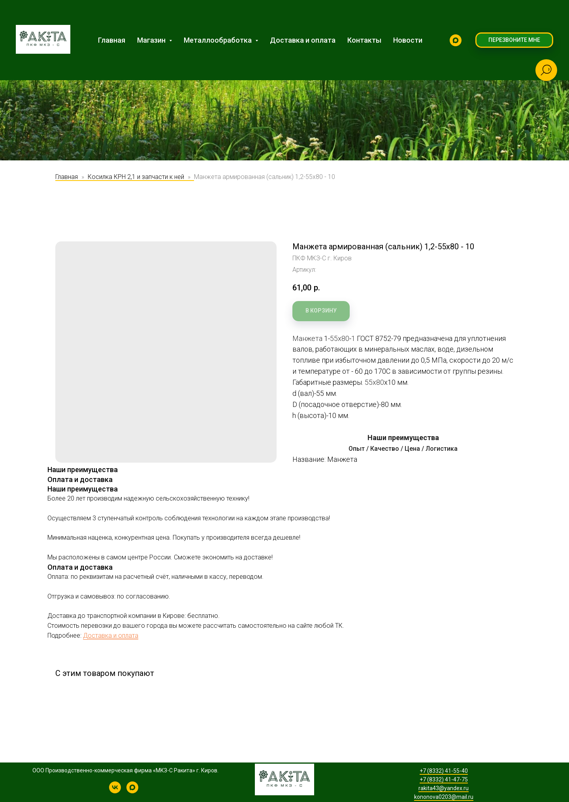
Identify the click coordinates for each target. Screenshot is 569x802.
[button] (514, 40)
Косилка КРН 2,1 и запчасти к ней (136, 177)
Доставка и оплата (302, 40)
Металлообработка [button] (218, 40)
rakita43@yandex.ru (443, 788)
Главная (111, 40)
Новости (407, 40)
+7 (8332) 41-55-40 (444, 771)
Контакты (364, 40)
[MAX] (456, 40)
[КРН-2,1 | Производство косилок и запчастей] (115, 791)
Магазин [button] (152, 40)
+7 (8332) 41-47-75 (444, 779)
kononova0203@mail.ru (443, 797)
